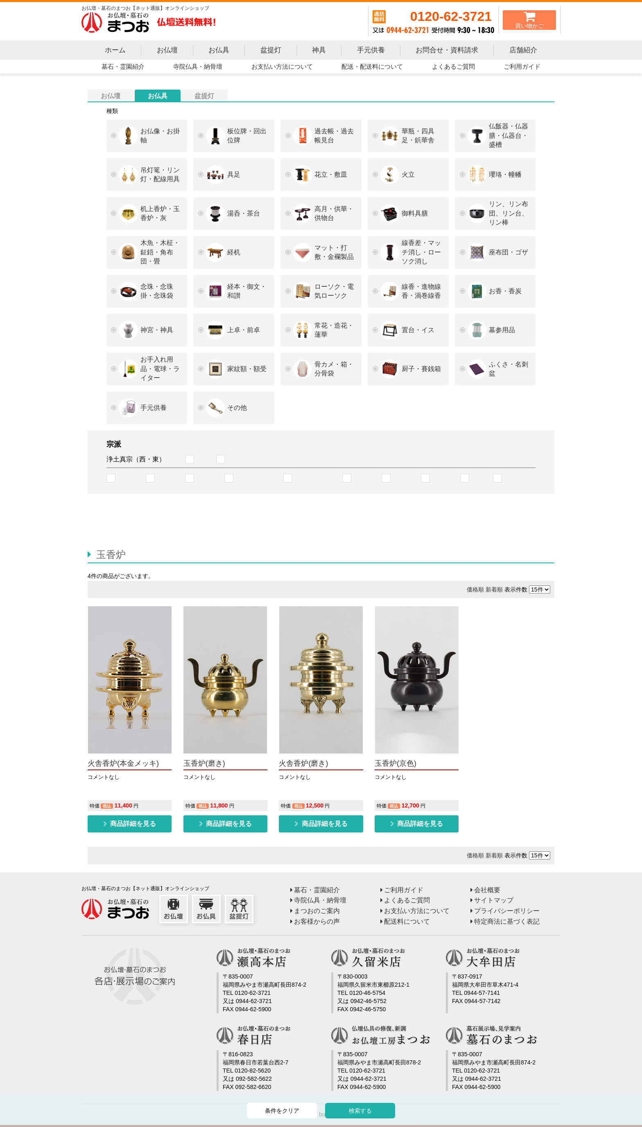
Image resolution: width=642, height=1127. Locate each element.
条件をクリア (282, 1110)
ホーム (115, 50)
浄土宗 (129, 478)
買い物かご (529, 19)
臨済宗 (516, 478)
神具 (319, 50)
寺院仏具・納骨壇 (197, 66)
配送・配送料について (372, 66)
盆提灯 (270, 50)
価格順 (475, 589)
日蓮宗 (404, 478)
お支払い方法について (282, 66)
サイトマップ (493, 900)
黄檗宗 (444, 478)
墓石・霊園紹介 (123, 66)
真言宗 (208, 478)
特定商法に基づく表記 (507, 921)
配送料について (407, 921)
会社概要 (487, 889)
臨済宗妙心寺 (257, 478)
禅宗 (479, 478)
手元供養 (371, 50)
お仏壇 (167, 50)
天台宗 (169, 478)
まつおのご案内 (317, 910)
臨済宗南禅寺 (316, 478)
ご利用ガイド (522, 66)
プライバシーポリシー (507, 910)
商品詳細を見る (132, 823)
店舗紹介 (523, 50)
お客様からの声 (317, 921)
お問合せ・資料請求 (447, 50)
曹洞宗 (365, 478)
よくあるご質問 (453, 66)
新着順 (494, 589)
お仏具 (218, 50)
